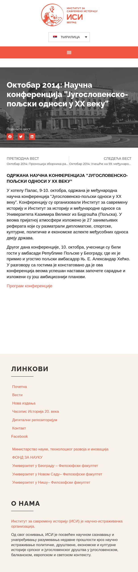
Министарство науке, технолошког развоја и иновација (60, 449)
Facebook (19, 436)
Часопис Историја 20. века (35, 411)
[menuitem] (69, 37)
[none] (69, 37)
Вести (17, 395)
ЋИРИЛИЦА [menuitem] (70, 37)
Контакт (19, 428)
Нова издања (23, 403)
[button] (69, 52)
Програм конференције (29, 286)
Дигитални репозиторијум (34, 420)
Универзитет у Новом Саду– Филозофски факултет (57, 474)
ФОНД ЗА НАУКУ (27, 457)
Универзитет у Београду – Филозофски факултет (55, 466)
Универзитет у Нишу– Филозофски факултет (51, 482)
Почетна (19, 387)
